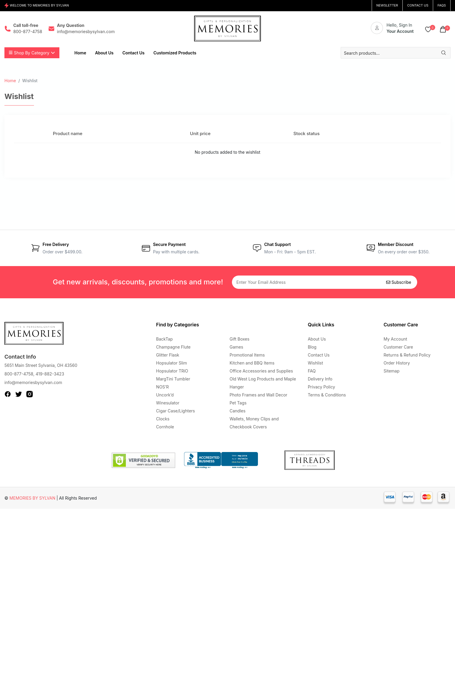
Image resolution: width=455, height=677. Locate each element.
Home (10, 80)
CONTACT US (417, 5)
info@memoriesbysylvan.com (33, 382)
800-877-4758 (18, 373)
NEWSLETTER (387, 5)
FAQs (442, 5)
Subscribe (398, 282)
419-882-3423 (49, 373)
